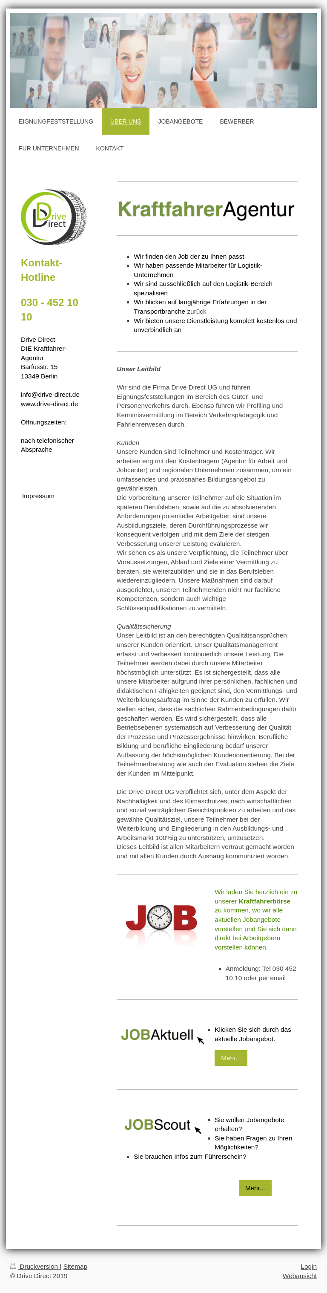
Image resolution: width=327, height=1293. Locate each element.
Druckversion (35, 1266)
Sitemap (75, 1266)
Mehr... (231, 1058)
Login (309, 1266)
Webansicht (300, 1275)
